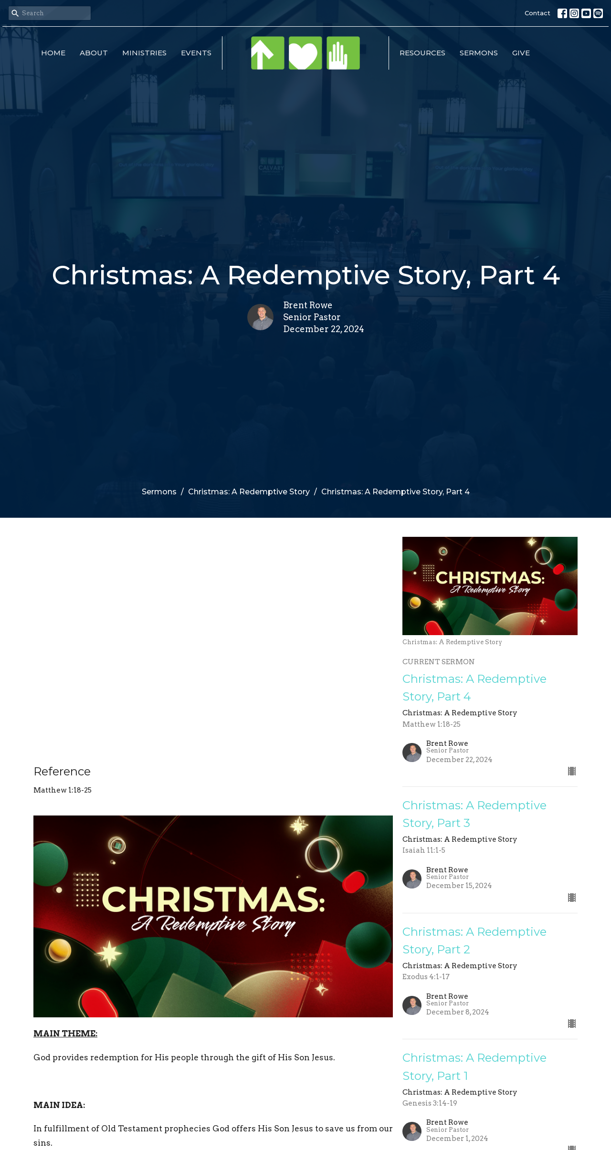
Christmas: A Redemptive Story (249, 491)
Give (521, 52)
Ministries (144, 52)
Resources (422, 52)
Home (53, 52)
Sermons (479, 52)
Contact (537, 13)
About (94, 52)
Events (196, 52)
